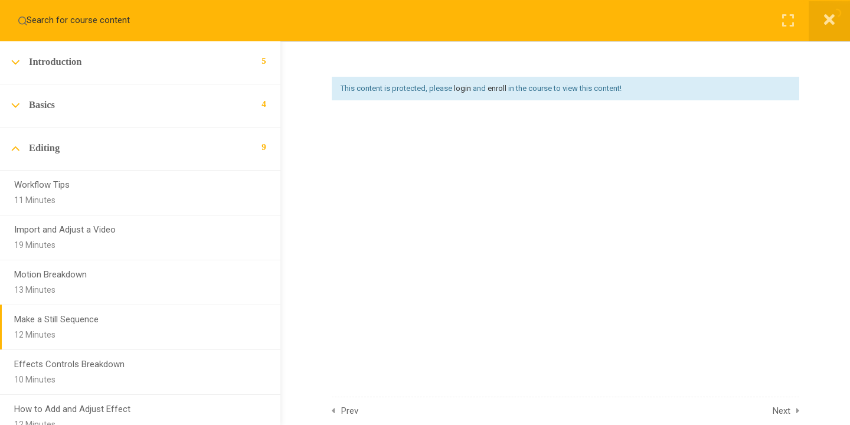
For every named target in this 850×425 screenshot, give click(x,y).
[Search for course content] (22, 20)
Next (781, 411)
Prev (349, 411)
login (462, 88)
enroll (497, 88)
